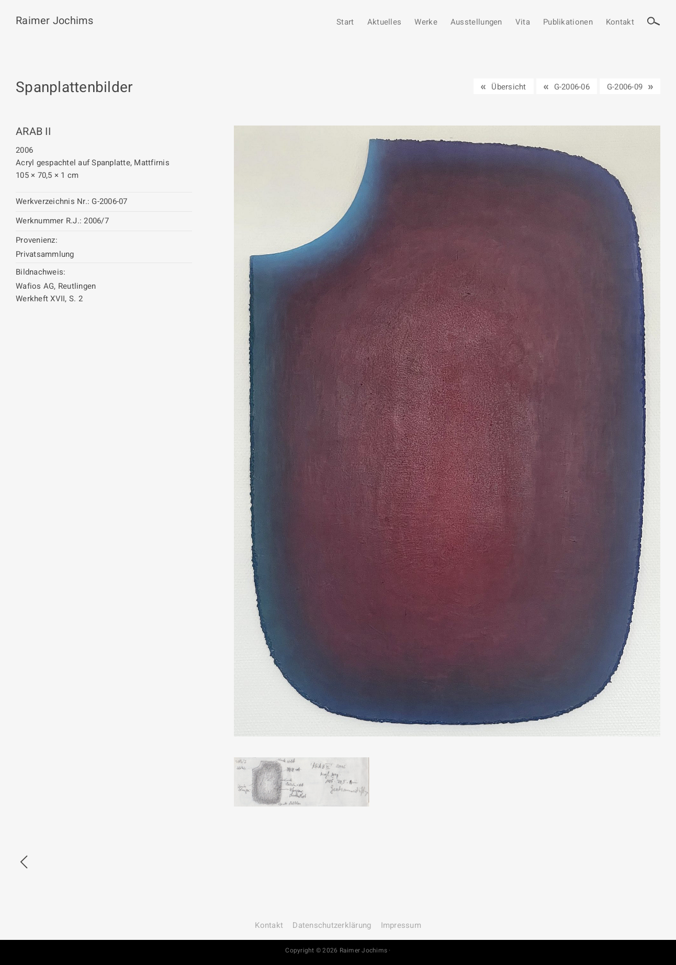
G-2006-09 (625, 87)
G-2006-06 (572, 87)
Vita (522, 22)
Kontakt (620, 22)
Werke (425, 22)
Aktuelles (384, 22)
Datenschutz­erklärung (331, 925)
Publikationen (568, 22)
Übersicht (508, 87)
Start (345, 22)
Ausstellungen (476, 22)
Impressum (401, 925)
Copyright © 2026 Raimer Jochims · (337, 950)
